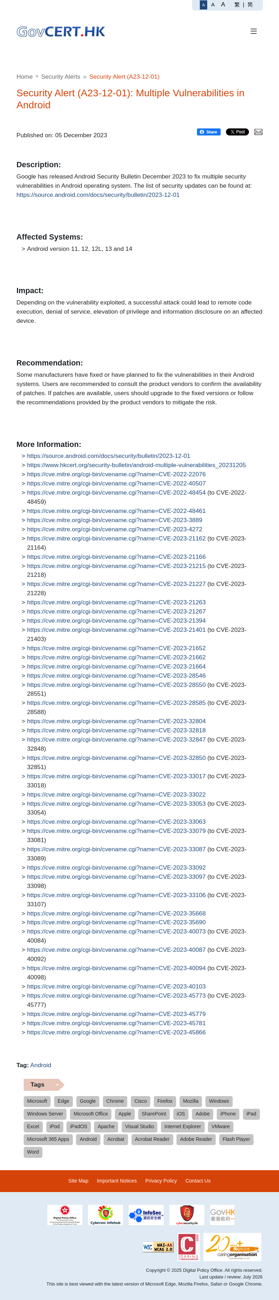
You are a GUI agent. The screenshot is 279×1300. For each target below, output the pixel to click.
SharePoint (154, 1114)
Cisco (140, 1101)
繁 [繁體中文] (237, 4)
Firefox (165, 1101)
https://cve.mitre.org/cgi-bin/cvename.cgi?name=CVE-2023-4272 (115, 529)
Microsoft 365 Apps (48, 1139)
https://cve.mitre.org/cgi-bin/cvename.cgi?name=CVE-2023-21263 (116, 602)
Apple (124, 1114)
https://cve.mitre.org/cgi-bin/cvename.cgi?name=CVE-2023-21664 (116, 666)
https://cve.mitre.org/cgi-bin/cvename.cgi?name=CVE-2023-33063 (116, 822)
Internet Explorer (182, 1126)
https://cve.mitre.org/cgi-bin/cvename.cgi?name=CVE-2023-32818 (116, 730)
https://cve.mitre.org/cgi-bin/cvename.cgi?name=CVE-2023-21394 (116, 620)
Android (41, 1065)
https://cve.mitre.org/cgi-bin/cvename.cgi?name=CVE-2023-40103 (116, 986)
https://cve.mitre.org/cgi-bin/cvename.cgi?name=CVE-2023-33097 (116, 877)
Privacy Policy (161, 1181)
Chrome (115, 1101)
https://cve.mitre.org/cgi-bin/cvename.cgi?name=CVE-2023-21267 (116, 611)
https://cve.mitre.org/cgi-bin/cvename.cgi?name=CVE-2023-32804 (116, 721)
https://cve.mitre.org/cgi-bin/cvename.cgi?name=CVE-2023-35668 (116, 913)
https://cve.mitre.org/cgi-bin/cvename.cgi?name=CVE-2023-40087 (116, 950)
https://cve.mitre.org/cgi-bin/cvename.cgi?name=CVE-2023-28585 (116, 703)
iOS (181, 1114)
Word (33, 1152)
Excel (33, 1126)
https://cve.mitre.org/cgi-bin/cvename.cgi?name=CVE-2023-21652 (116, 648)
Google (88, 1101)
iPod (55, 1126)
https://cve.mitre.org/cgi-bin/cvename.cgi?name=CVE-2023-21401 (116, 630)
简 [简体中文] (250, 4)
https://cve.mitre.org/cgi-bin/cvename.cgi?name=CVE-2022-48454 (116, 492)
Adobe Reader (196, 1139)
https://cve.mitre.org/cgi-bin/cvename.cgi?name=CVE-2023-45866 (116, 1032)
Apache (106, 1126)
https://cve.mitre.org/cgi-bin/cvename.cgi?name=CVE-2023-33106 (116, 895)
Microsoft (37, 1101)
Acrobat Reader (152, 1139)
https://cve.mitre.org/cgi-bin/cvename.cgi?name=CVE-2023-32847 (116, 739)
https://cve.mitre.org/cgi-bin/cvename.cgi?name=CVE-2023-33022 (116, 794)
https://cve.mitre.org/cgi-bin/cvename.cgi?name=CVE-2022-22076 (116, 474)
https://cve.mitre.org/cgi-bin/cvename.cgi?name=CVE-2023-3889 (115, 520)
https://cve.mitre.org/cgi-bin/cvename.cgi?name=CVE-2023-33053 (116, 804)
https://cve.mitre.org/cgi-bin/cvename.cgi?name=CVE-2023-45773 (116, 995)
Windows (219, 1101)
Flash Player (236, 1139)
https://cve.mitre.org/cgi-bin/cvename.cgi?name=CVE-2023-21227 (116, 584)
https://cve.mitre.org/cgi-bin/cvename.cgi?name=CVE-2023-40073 (116, 931)
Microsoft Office (91, 1114)
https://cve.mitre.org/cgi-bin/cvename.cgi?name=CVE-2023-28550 (116, 685)
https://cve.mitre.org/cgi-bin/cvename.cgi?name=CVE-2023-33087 (116, 849)
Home (25, 76)
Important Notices (117, 1181)
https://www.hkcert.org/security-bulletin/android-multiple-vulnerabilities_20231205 (136, 465)
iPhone (228, 1114)
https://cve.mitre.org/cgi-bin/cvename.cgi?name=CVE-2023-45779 (116, 1014)
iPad (251, 1114)
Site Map (78, 1181)
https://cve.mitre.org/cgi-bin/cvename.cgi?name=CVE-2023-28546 (116, 676)
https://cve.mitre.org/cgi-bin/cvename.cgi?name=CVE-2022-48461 (116, 511)
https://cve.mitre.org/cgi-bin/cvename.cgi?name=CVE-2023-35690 (116, 922)
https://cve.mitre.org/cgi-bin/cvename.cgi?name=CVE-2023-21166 (116, 557)
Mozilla (191, 1101)
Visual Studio (139, 1126)
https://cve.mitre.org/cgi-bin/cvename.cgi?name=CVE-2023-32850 (116, 758)
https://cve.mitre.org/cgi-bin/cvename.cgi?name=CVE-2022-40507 (116, 483)
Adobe (203, 1114)
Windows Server (45, 1114)
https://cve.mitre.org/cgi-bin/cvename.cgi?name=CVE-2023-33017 (116, 776)
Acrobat (115, 1139)
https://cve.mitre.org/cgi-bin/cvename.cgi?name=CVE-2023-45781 (116, 1023)
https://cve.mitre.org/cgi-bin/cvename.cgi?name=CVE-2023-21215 (116, 566)
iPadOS (78, 1126)
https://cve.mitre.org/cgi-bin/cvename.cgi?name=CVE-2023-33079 (116, 831)
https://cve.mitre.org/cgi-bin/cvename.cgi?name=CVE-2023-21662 (116, 657)
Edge (63, 1101)
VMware (220, 1126)
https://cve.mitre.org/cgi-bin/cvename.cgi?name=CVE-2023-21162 (116, 538)
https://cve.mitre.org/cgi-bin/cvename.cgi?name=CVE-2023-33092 (116, 867)
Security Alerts (60, 76)
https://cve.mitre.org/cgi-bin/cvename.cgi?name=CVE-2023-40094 (116, 968)
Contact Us (197, 1181)
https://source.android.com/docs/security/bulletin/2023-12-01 (98, 195)
